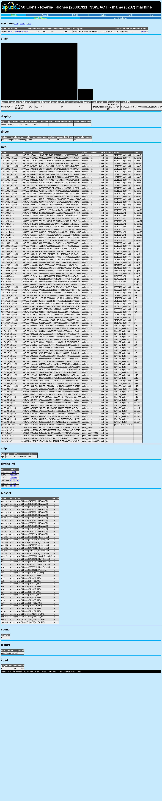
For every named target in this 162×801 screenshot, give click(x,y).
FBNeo (75, 15)
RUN (29, 24)
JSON (22, 24)
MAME (14, 15)
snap (151, 15)
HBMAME (44, 15)
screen (13, 483)
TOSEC (102, 15)
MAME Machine (40, 18)
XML (16, 24)
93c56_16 (14, 480)
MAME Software (120, 18)
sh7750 (13, 472)
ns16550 (13, 475)
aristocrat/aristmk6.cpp (17, 31)
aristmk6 (144, 31)
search (129, 15)
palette (13, 486)
